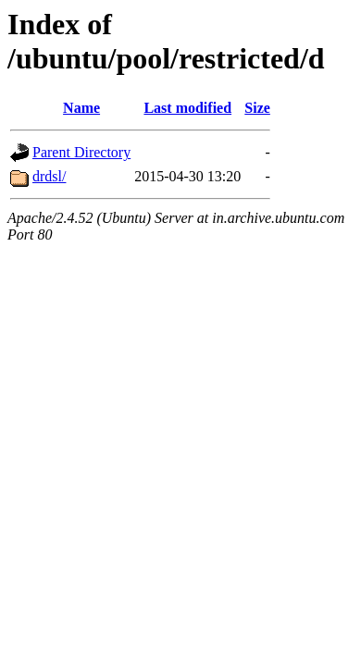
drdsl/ (49, 176)
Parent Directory (81, 152)
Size (257, 108)
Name (81, 108)
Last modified (187, 108)
